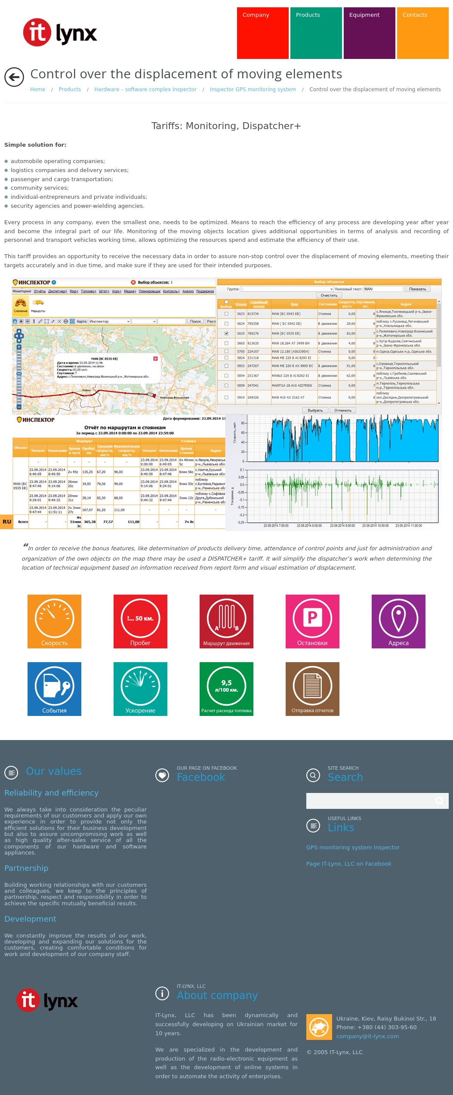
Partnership (26, 868)
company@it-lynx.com (367, 1036)
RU (7, 521)
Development (30, 918)
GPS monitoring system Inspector (353, 847)
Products (70, 89)
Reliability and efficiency (51, 792)
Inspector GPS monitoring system (253, 89)
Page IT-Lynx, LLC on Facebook (348, 864)
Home (37, 89)
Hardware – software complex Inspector (145, 89)
